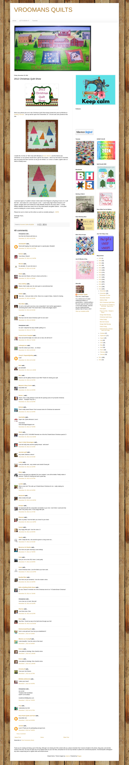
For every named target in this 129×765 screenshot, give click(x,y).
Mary (20, 375)
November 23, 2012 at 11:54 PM (27, 258)
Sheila (20, 274)
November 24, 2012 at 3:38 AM (27, 278)
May (101, 345)
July (101, 340)
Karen (20, 567)
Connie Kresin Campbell (26, 335)
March (102, 350)
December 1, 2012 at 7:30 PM (27, 700)
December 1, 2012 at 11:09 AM (27, 653)
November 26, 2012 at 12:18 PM (27, 522)
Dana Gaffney (22, 284)
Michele (21, 263)
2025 (100, 258)
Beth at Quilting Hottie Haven (27, 587)
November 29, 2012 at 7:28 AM (27, 593)
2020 (100, 270)
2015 (100, 282)
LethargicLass (23, 345)
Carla (20, 557)
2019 (100, 272)
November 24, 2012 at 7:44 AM (27, 340)
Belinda (21, 407)
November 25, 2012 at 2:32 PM (27, 467)
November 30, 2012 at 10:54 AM (27, 623)
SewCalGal (22, 417)
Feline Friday (103, 319)
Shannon (21, 517)
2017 (100, 277)
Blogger (79, 756)
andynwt (67, 756)
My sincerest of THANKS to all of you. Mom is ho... (107, 305)
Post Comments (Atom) (27, 740)
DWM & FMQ (103, 300)
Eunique (21, 505)
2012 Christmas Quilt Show (107, 302)
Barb (20, 365)
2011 (100, 357)
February (102, 352)
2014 (100, 284)
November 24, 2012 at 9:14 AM (27, 360)
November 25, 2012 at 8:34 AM (27, 457)
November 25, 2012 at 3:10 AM (27, 446)
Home (14, 20)
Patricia (21, 649)
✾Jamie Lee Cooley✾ (25, 639)
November (103, 293)
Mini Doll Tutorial (104, 322)
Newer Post (18, 737)
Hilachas (21, 609)
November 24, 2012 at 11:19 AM (27, 370)
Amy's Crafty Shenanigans (26, 442)
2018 (100, 275)
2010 (100, 359)
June (101, 342)
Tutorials (35, 20)
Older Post (66, 737)
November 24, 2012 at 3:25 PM (27, 390)
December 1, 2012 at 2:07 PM (27, 673)
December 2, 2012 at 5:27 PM (27, 710)
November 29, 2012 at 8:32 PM (27, 613)
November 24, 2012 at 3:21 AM (27, 268)
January (102, 354)
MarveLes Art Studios (25, 547)
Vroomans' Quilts (82, 294)
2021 (100, 268)
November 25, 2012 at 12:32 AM (27, 437)
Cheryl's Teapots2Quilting (26, 355)
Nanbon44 (21, 495)
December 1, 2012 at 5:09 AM (27, 643)
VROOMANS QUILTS (43, 9)
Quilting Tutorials (19, 114)
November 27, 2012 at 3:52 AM (27, 542)
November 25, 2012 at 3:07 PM (27, 478)
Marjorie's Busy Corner (25, 385)
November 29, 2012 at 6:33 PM (27, 603)
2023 (100, 263)
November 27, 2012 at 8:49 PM (27, 562)
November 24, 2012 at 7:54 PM (27, 427)
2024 (100, 260)
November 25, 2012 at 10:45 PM (27, 500)
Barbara (21, 254)
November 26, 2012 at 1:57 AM (27, 512)
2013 (100, 286)
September (103, 335)
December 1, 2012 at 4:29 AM (27, 633)
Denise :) (21, 395)
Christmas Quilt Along (105, 317)
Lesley (20, 462)
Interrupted (103, 308)
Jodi (20, 315)
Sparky (21, 537)
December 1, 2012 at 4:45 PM (27, 683)
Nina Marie (22, 304)
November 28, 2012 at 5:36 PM (27, 582)
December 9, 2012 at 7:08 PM (27, 730)
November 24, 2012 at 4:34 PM (27, 411)
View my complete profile (82, 311)
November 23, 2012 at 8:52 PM (27, 238)
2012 (100, 289)
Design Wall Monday (105, 314)
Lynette (21, 484)
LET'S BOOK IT (24, 20)
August (102, 338)
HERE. (57, 212)
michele (21, 725)
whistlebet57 (22, 243)
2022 (100, 265)
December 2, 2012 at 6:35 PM (27, 720)
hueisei (21, 527)
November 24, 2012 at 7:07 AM (27, 330)
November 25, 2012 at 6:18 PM (27, 490)
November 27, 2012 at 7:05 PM (27, 552)
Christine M (22, 669)
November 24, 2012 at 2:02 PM (27, 380)
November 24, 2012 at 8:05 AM (27, 350)
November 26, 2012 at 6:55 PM (27, 532)
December (103, 291)
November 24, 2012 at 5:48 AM (27, 320)
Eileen (20, 472)
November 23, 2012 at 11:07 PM (27, 248)
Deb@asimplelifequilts (25, 629)
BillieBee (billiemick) (24, 679)
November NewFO (105, 297)
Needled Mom (23, 577)
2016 (100, 279)
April (101, 347)
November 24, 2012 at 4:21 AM (27, 288)
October (102, 333)
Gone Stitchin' (47, 156)
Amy (20, 705)
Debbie (21, 293)
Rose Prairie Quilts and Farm (27, 715)
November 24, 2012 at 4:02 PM (27, 401)
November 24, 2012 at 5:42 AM (27, 310)
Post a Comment (21, 734)
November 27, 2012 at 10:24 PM (27, 572)
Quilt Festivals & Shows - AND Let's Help (106, 329)
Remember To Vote (105, 295)
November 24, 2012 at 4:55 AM (27, 298)
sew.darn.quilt (23, 452)
